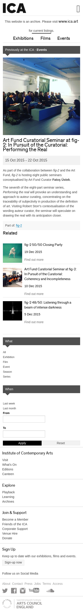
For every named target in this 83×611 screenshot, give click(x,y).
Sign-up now (13, 562)
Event (6, 366)
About (6, 583)
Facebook (14, 590)
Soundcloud (49, 590)
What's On (9, 464)
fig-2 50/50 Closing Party (43, 245)
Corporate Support (15, 529)
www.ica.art (68, 22)
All (4, 352)
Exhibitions (23, 38)
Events (63, 38)
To (4, 428)
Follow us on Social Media (20, 573)
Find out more (33, 259)
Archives (8, 501)
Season (7, 371)
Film (5, 362)
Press (29, 583)
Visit (5, 460)
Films (45, 38)
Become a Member (15, 519)
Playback (8, 492)
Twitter (5, 590)
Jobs (37, 583)
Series (6, 376)
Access (58, 583)
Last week (9, 403)
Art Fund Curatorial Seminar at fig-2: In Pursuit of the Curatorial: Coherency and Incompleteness (50, 274)
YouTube (34, 590)
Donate (7, 538)
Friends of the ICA (14, 524)
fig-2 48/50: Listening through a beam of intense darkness (47, 305)
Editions (7, 469)
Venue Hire (9, 533)
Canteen (8, 474)
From (6, 413)
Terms (46, 583)
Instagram (22, 590)
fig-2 (19, 225)
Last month (9, 408)
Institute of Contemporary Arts (14, 8)
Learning (8, 497)
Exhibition (8, 357)
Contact (17, 583)
